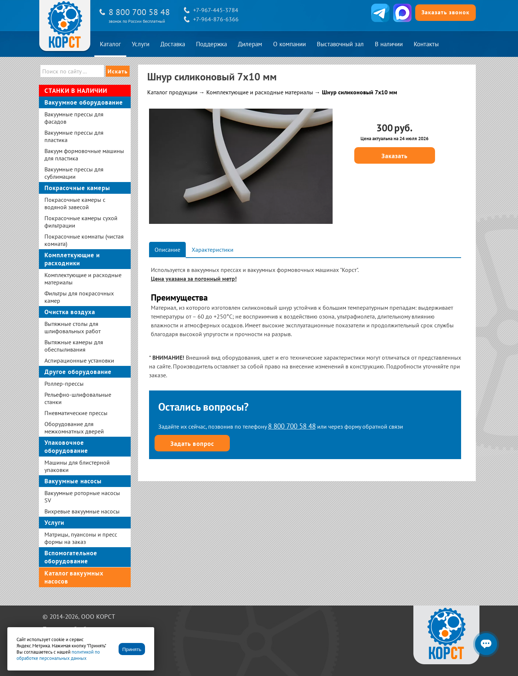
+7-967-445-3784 (215, 10)
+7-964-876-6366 (216, 19)
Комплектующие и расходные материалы (259, 92)
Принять (131, 649)
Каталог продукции (172, 92)
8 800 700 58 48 (139, 12)
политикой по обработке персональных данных (58, 655)
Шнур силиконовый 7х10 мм (359, 92)
